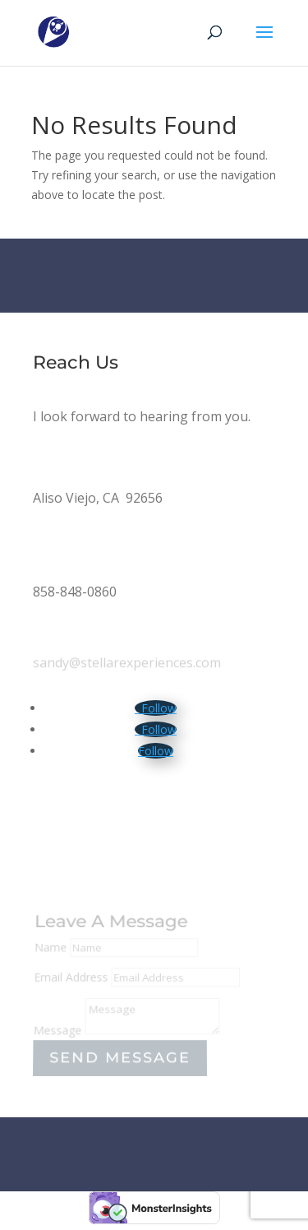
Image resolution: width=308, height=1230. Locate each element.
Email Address (71, 978)
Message (58, 1030)
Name (50, 948)
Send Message (120, 1057)
